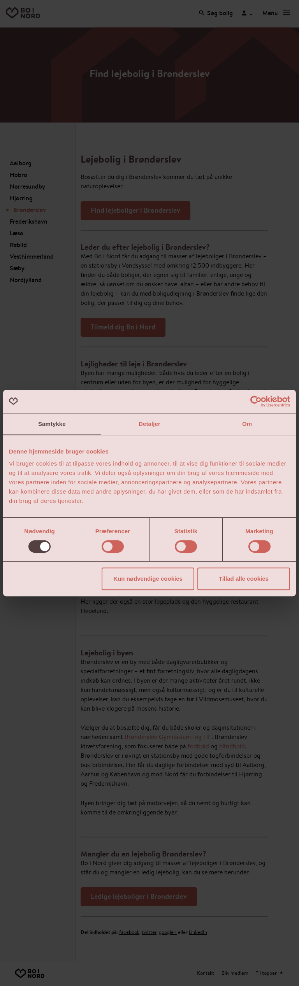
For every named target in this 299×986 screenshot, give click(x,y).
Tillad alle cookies (244, 578)
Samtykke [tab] (52, 423)
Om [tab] (247, 423)
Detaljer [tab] (149, 423)
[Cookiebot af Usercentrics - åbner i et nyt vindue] (256, 401)
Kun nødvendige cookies (148, 578)
